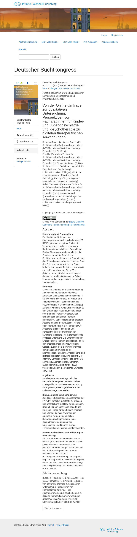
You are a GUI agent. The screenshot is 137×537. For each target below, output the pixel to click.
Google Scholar (24, 161)
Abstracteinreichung (28, 42)
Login (104, 35)
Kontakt (22, 49)
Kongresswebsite (110, 42)
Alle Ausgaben (90, 42)
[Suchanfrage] (34, 57)
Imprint (50, 525)
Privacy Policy (62, 525)
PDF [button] (19, 129)
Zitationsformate (53, 508)
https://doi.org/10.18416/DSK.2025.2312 (61, 88)
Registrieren (117, 35)
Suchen (55, 57)
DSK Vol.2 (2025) (50, 42)
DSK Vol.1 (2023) (71, 42)
